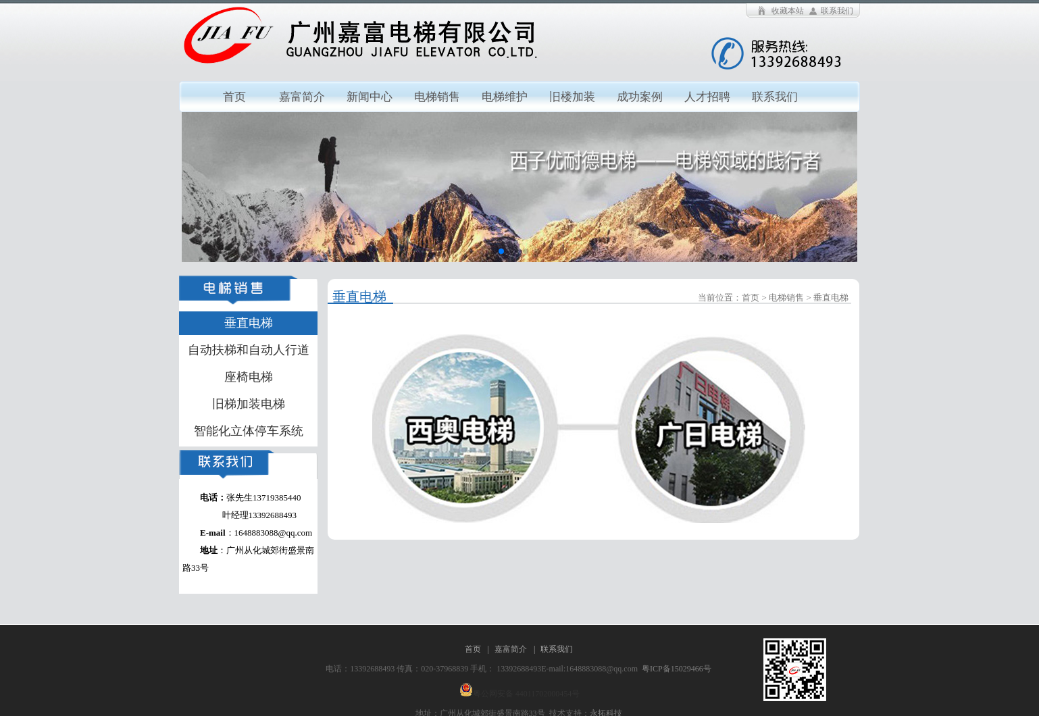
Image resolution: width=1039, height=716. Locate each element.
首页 (234, 97)
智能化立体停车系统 (248, 431)
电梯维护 (505, 97)
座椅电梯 (248, 377)
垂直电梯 (248, 323)
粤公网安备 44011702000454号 (526, 693)
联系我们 (837, 11)
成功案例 (640, 97)
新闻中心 (369, 97)
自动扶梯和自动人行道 (248, 350)
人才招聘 (707, 97)
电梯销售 (437, 97)
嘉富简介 (302, 97)
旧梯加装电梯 (248, 404)
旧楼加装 (572, 97)
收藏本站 (787, 11)
